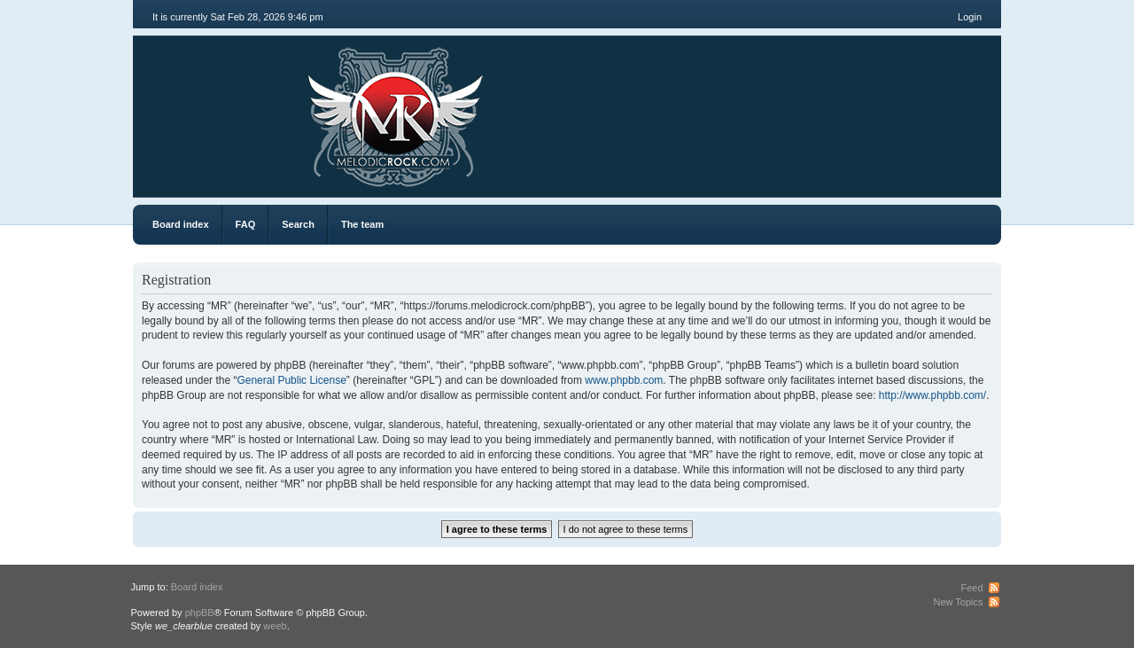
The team (362, 224)
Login (970, 17)
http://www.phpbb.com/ (932, 395)
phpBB (199, 612)
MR (232, 105)
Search (298, 224)
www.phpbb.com (624, 380)
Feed (971, 587)
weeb (274, 626)
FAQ (246, 224)
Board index (180, 224)
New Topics (958, 602)
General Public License (291, 380)
